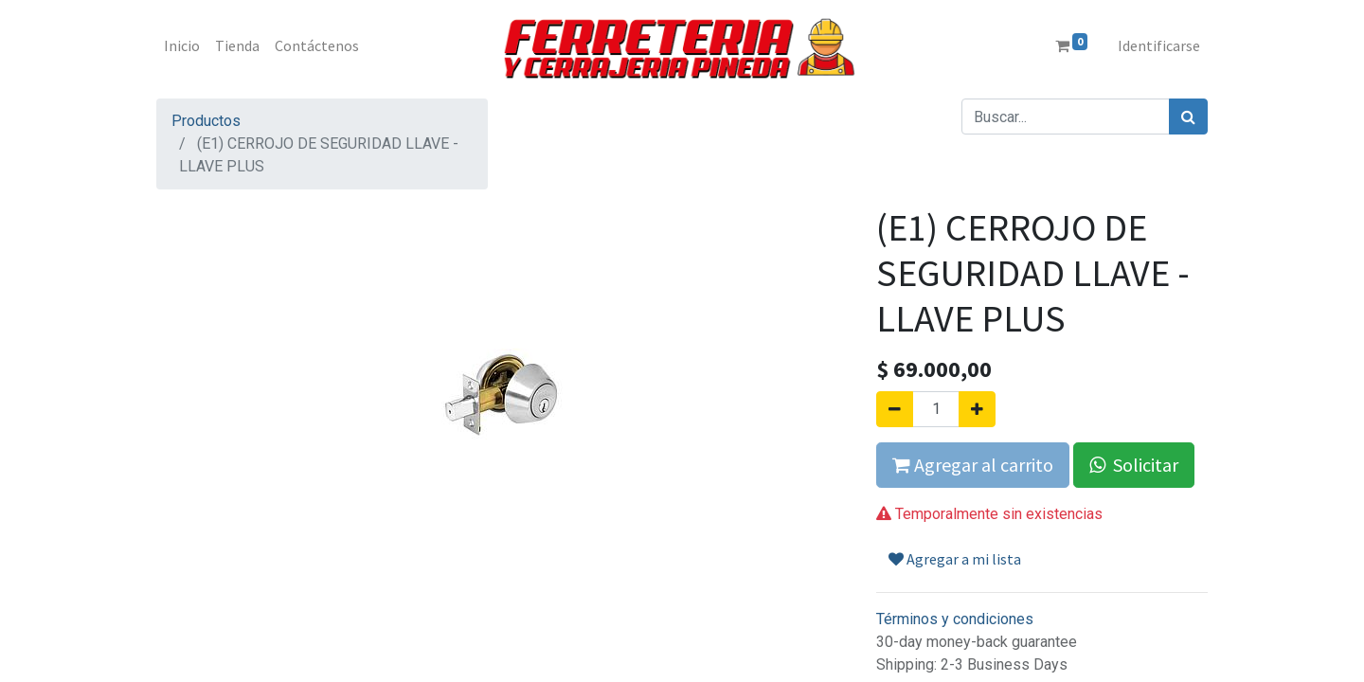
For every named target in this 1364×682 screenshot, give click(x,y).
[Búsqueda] (1188, 117)
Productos (206, 121)
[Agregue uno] (977, 409)
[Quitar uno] (894, 409)
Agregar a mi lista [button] (954, 558)
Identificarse (1159, 45)
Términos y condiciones (954, 619)
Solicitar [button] (1133, 464)
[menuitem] (181, 45)
